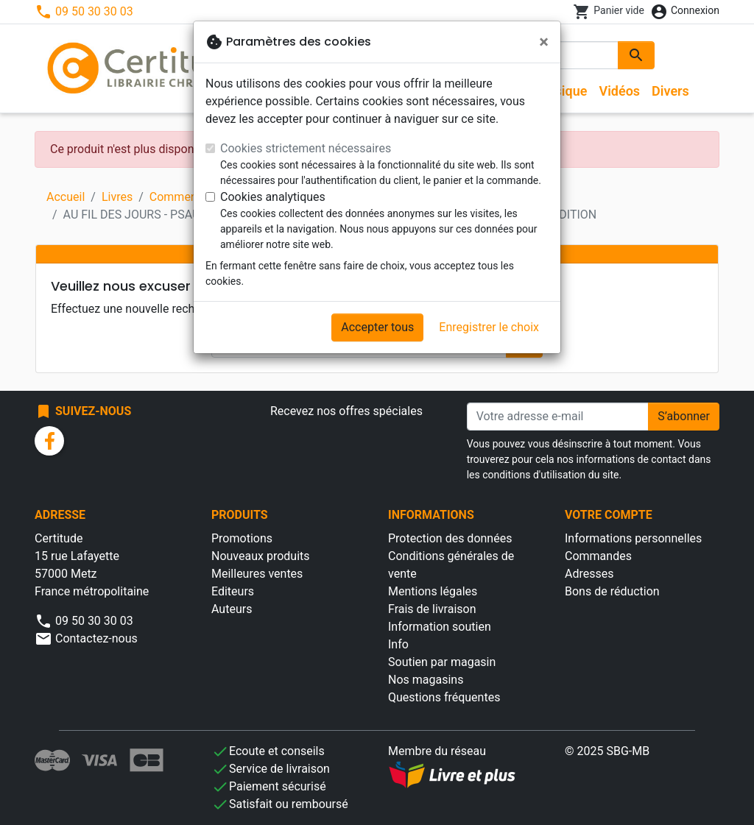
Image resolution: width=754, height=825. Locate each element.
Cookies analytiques (272, 197)
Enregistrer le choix (489, 327)
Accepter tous (377, 327)
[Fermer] (543, 42)
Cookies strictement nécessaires (305, 148)
